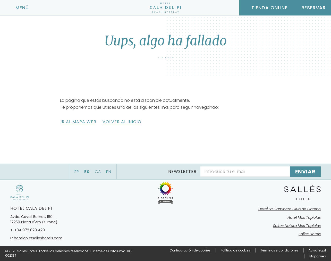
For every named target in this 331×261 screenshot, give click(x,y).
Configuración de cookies (189, 250)
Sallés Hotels (310, 234)
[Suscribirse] (305, 171)
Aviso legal (317, 250)
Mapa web (317, 256)
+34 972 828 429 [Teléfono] (29, 230)
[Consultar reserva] (309, 7)
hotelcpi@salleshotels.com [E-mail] (38, 238)
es (87, 172)
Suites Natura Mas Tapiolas (297, 225)
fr (76, 172)
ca (98, 172)
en (108, 172)
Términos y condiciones (279, 250)
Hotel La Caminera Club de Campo (289, 209)
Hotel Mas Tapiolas (304, 217)
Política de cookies (235, 250)
